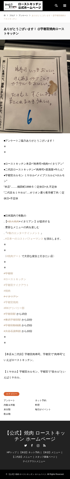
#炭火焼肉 (13, 221)
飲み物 (7, 414)
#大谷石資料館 (12, 331)
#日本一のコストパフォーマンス (24, 238)
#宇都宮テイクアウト (16, 284)
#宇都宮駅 (10, 313)
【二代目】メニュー (22, 457)
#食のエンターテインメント (23, 233)
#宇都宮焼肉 (11, 302)
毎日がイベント (43, 409)
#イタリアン (11, 296)
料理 (37, 405)
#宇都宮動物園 (12, 325)
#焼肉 (7, 290)
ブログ (12, 15)
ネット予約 (40, 400)
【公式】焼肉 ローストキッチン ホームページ (35, 436)
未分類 (7, 409)
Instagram (38, 445)
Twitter (25, 445)
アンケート (9, 400)
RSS (44, 445)
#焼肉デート (13, 256)
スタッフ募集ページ (45, 457)
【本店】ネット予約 (29, 452)
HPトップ (12, 452)
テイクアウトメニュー (34, 461)
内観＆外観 (9, 405)
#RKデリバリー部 (14, 308)
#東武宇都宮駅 (12, 319)
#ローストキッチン (15, 279)
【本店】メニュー (51, 452)
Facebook (32, 445)
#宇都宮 (8, 273)
